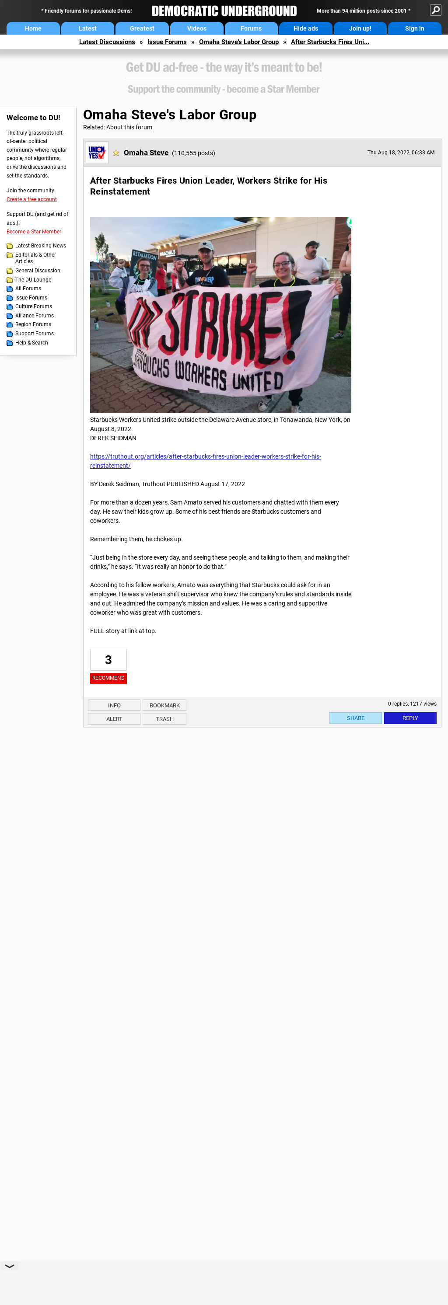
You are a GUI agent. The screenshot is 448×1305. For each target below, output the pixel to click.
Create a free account (32, 199)
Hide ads (306, 28)
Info (114, 705)
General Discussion (37, 271)
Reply (410, 718)
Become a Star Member (34, 232)
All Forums (28, 288)
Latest (88, 28)
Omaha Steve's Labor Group (239, 42)
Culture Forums (33, 306)
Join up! (360, 28)
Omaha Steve (146, 152)
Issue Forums (167, 42)
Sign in (414, 28)
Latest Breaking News (40, 246)
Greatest (142, 28)
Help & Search (31, 343)
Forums (251, 28)
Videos (196, 28)
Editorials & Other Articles (35, 258)
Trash (165, 719)
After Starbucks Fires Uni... (330, 42)
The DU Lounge (33, 280)
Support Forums (34, 334)
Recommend (108, 678)
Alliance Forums (34, 316)
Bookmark (165, 705)
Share (355, 718)
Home (33, 28)
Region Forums (33, 324)
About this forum (129, 127)
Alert (114, 719)
